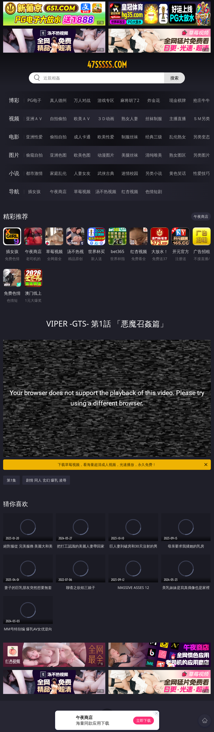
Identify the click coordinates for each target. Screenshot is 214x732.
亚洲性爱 (34, 137)
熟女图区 (177, 155)
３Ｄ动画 (106, 118)
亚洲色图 (58, 155)
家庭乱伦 (58, 173)
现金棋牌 (177, 100)
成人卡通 (82, 137)
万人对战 (82, 100)
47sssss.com (107, 64)
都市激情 (34, 173)
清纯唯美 (153, 155)
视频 (14, 118)
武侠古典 (106, 173)
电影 (14, 136)
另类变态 (201, 137)
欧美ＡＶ (82, 118)
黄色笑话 (177, 173)
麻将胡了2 (129, 100)
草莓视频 (82, 191)
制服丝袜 (129, 137)
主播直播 (177, 118)
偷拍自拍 (58, 137)
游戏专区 (106, 100)
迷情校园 (129, 173)
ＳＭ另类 (201, 118)
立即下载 (143, 720)
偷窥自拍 (34, 155)
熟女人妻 (129, 118)
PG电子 (34, 100)
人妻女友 (82, 173)
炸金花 (153, 100)
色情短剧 (153, 191)
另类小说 (153, 173)
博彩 (14, 100)
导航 (14, 191)
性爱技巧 (201, 173)
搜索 (174, 78)
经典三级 (153, 137)
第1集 (11, 480)
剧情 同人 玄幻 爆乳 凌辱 (46, 480)
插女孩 (34, 191)
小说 (14, 173)
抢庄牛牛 (201, 100)
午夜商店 (58, 191)
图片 (14, 154)
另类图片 (201, 155)
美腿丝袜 (129, 155)
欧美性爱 (106, 137)
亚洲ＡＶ (34, 118)
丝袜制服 (153, 118)
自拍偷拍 (58, 118)
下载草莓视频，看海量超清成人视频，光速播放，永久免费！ (133, 465)
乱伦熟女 (177, 137)
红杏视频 (129, 191)
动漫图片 (106, 155)
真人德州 (58, 100)
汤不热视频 (105, 191)
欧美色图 (82, 155)
